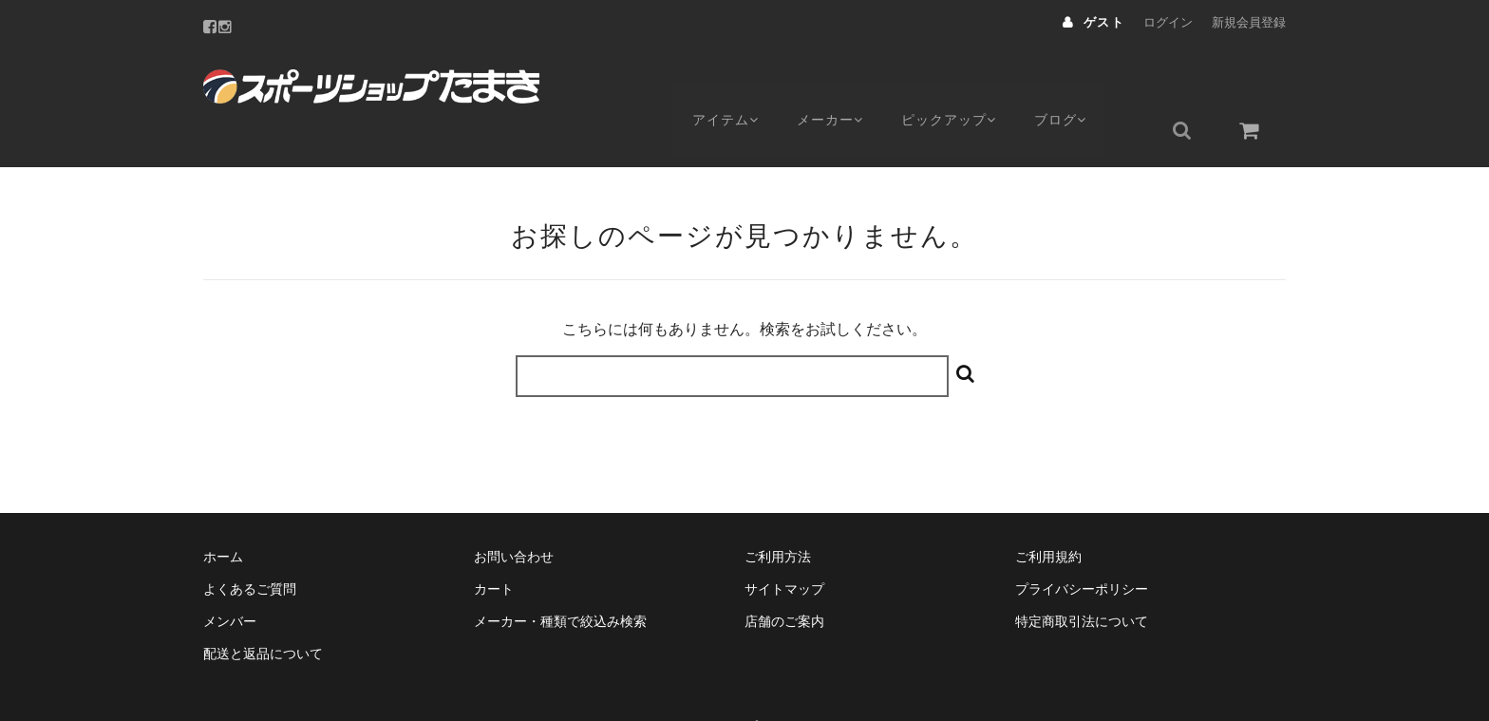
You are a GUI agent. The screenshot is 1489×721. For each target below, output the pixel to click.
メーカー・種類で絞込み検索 (560, 576)
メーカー (839, 82)
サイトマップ (784, 544)
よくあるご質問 (249, 544)
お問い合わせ (514, 512)
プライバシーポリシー (1081, 544)
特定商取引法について (1081, 576)
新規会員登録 (1249, 22)
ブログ (1084, 82)
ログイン (1168, 22)
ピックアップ (965, 82)
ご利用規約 (1048, 512)
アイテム (726, 82)
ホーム (223, 512)
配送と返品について (263, 609)
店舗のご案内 (784, 576)
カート (494, 544)
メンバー (229, 576)
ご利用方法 (777, 512)
